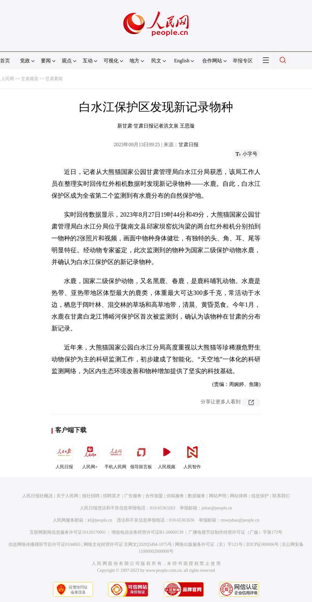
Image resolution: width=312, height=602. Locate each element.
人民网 (7, 78)
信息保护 (260, 496)
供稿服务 (175, 496)
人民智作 (192, 455)
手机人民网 (115, 455)
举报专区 (243, 60)
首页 (5, 60)
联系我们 (281, 496)
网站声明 (218, 496)
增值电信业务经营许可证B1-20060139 (147, 532)
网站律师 (238, 496)
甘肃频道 (29, 78)
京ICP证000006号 (262, 544)
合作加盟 (154, 496)
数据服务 (196, 496)
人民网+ (90, 455)
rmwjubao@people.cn (240, 520)
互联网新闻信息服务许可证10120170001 (68, 532)
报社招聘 (91, 496)
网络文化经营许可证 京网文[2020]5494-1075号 (128, 544)
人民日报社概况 (37, 496)
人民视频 (167, 455)
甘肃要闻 (54, 78)
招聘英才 (111, 496)
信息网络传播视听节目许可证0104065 (44, 544)
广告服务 (133, 496)
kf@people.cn (100, 520)
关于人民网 (67, 496)
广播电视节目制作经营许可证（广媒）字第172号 (235, 532)
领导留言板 (141, 455)
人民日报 (64, 455)
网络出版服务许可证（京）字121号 (209, 544)
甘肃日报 (188, 144)
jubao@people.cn (217, 508)
